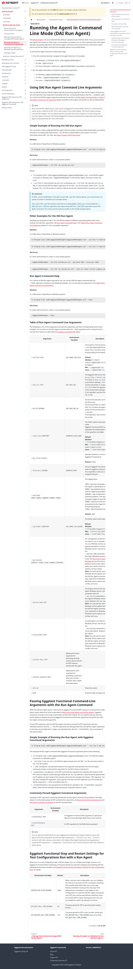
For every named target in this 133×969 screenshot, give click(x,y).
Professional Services (49, 3)
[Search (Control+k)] (123, 3)
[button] (14, 11)
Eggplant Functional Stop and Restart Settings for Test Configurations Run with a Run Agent (118, 52)
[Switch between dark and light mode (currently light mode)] (112, 2)
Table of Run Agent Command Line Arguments (81, 840)
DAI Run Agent (38, 40)
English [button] (105, 3)
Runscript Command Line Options (42, 802)
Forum (53, 951)
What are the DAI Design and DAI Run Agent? (78, 712)
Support (34, 3)
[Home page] (31, 19)
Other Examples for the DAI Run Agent (120, 20)
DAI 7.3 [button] (24, 3)
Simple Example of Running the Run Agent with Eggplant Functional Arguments (120, 40)
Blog (51, 954)
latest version (64, 14)
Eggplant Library (21, 951)
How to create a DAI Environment (68, 135)
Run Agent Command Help (87, 97)
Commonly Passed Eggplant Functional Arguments (119, 46)
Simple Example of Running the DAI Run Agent (120, 15)
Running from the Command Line (89, 800)
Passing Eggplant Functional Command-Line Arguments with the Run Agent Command (120, 33)
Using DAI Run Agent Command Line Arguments (120, 10)
